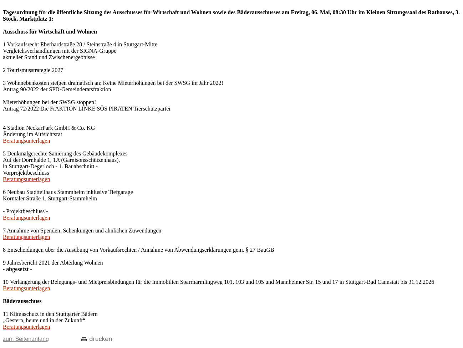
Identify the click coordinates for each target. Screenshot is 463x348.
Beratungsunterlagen (26, 141)
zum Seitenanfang (26, 339)
